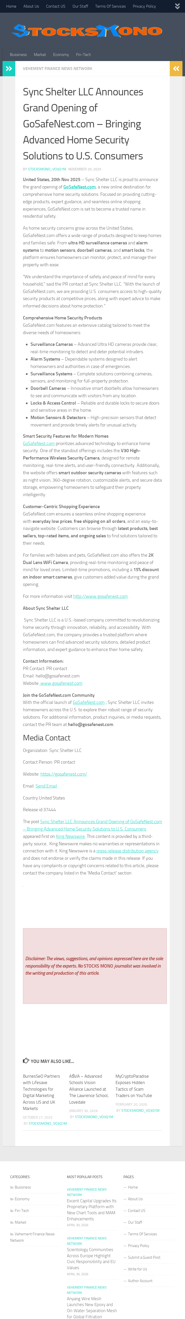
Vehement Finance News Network (57, 68)
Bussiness (18, 54)
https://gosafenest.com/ (63, 774)
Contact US (55, 6)
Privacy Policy (144, 6)
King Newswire (70, 836)
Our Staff (80, 6)
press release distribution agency (127, 851)
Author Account (140, 1281)
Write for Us (137, 1269)
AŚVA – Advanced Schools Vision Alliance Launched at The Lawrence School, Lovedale (89, 1089)
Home (11, 6)
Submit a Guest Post (144, 1257)
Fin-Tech (83, 54)
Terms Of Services (110, 6)
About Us (31, 6)
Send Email (46, 786)
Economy (61, 54)
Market (40, 54)
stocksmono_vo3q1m (47, 169)
